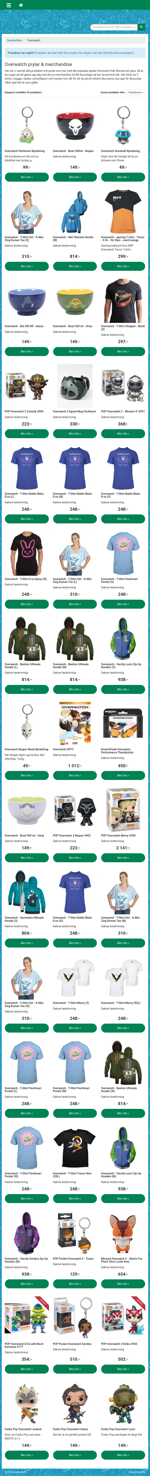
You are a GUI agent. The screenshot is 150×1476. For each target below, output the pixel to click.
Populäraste (136, 92)
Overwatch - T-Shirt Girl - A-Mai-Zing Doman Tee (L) (72, 580)
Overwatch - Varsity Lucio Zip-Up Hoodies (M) (121, 1175)
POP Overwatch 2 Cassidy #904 (24, 411)
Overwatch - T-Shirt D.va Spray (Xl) (26, 579)
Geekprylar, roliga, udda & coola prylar (34, 22)
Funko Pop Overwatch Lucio (118, 1429)
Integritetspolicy (137, 1472)
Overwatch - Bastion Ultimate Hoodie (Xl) (119, 1090)
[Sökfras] (114, 27)
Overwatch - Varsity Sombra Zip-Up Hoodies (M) (26, 1260)
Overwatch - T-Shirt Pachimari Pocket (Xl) (23, 1175)
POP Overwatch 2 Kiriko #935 (119, 1343)
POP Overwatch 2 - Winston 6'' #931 (123, 411)
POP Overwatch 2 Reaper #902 (72, 835)
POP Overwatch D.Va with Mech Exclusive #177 (24, 1345)
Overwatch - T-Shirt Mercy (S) (71, 1002)
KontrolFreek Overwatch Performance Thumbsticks (117, 751)
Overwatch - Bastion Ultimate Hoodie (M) (71, 666)
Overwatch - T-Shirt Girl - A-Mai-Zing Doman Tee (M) (120, 919)
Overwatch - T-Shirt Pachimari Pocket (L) (23, 1090)
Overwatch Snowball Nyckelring (120, 151)
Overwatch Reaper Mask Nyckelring (26, 749)
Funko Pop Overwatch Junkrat (23, 1429)
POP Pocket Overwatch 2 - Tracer (73, 1258)
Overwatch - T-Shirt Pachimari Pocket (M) (71, 1090)
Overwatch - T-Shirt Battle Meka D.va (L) (24, 495)
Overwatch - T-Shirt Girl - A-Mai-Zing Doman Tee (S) (24, 239)
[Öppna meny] (9, 5)
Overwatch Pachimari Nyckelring (25, 151)
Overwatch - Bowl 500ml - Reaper (73, 151)
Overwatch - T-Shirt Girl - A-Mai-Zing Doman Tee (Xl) (24, 1004)
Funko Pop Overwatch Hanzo (70, 1429)
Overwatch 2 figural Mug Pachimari (74, 411)
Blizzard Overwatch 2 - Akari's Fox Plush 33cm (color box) (121, 1260)
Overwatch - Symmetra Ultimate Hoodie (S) (24, 919)
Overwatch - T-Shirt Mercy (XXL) (120, 1002)
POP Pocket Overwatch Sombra (72, 1343)
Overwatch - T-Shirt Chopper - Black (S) (123, 328)
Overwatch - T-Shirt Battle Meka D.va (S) (120, 495)
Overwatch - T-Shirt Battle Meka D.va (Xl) (72, 919)
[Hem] (21, 5)
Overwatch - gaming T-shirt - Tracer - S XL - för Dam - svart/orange (122, 239)
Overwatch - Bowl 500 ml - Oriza (72, 326)
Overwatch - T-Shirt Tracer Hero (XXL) (72, 1175)
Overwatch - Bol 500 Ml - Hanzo (24, 326)
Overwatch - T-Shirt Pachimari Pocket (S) (119, 580)
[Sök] (141, 27)
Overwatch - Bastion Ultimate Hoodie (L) (22, 666)
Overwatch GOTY (63, 749)
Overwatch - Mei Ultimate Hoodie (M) (73, 239)
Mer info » (27, 177)
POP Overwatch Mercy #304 (118, 835)
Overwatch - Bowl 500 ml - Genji (24, 835)
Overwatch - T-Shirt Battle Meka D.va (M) (72, 495)
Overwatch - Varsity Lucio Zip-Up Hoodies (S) (121, 666)
